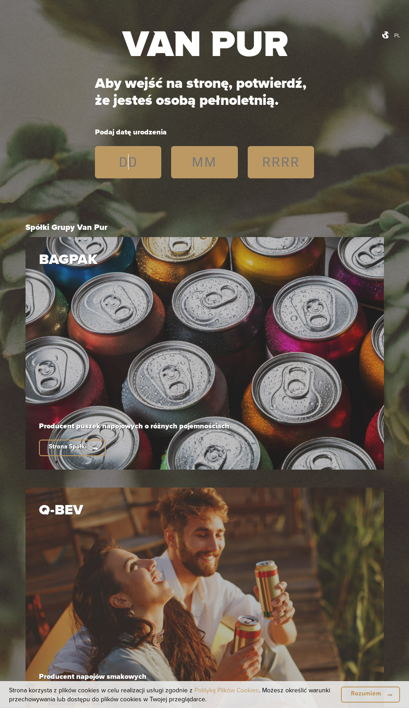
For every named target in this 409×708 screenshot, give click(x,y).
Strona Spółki (68, 446)
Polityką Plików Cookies (226, 690)
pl (397, 35)
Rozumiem (366, 693)
